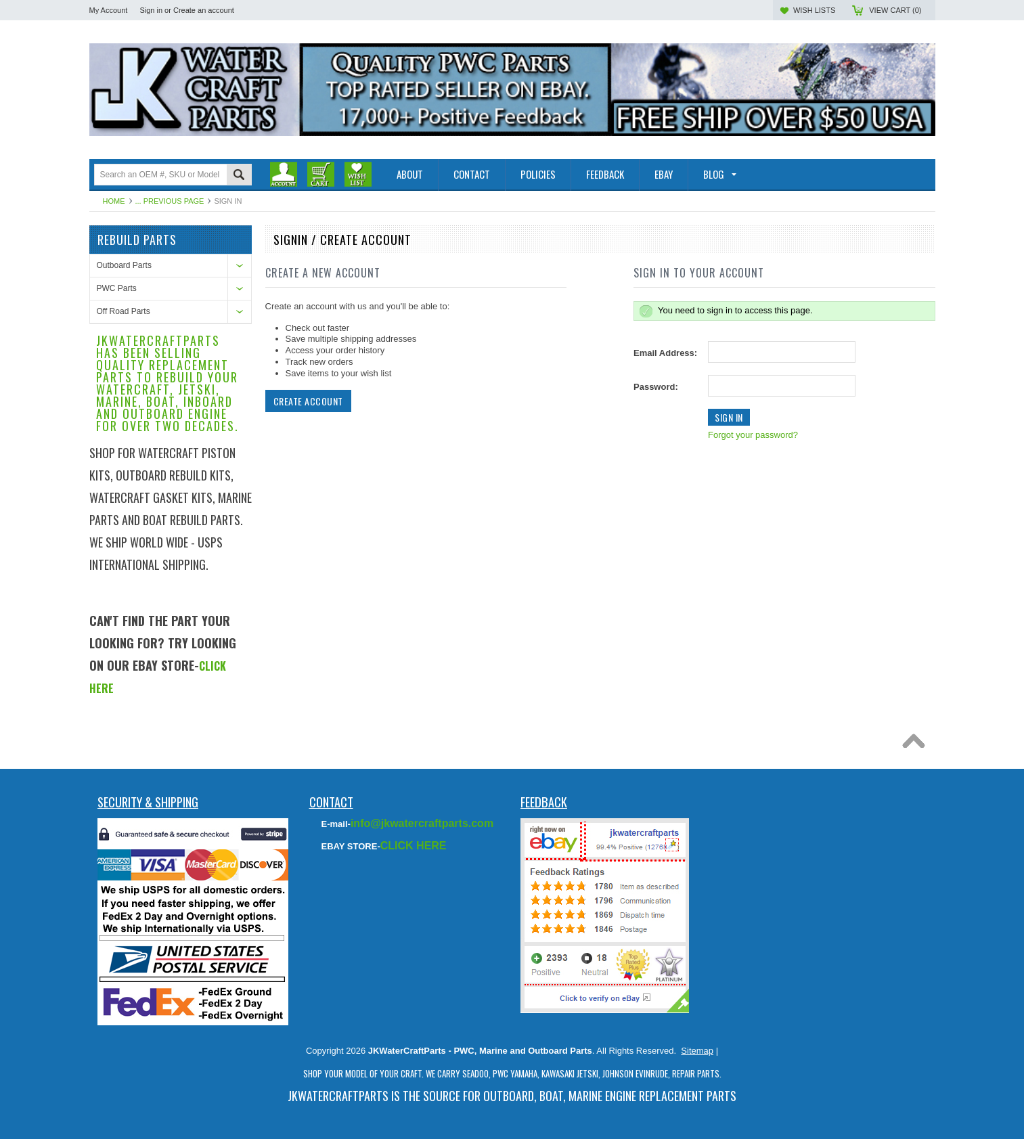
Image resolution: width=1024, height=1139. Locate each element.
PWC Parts (117, 288)
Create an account (203, 10)
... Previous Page (169, 201)
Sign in (150, 10)
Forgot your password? (753, 435)
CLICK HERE (413, 845)
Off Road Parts (123, 311)
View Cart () (895, 10)
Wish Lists (814, 10)
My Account (108, 10)
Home (114, 201)
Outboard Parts (124, 265)
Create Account (308, 401)
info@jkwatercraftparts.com (422, 823)
